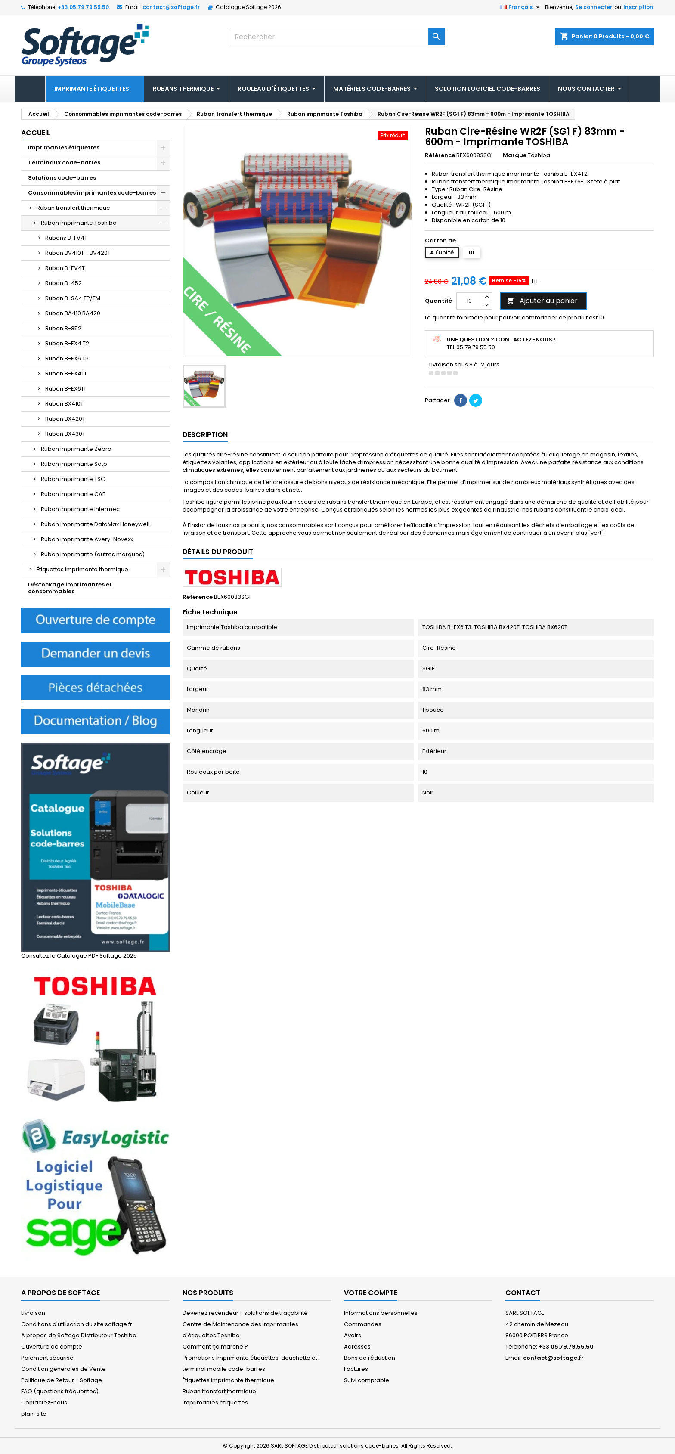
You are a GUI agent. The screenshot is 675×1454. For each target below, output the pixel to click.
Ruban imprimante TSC (73, 479)
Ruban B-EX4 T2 (67, 343)
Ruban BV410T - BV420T (78, 253)
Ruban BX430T (65, 434)
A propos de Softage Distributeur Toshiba (78, 1335)
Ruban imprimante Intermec (80, 509)
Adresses (357, 1346)
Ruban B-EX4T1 (65, 373)
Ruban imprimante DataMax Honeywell (95, 524)
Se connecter (593, 7)
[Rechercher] (337, 36)
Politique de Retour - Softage (61, 1380)
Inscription (638, 7)
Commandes (362, 1324)
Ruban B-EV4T (65, 268)
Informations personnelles (381, 1313)
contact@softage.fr (171, 7)
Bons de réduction (369, 1358)
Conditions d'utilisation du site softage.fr (76, 1324)
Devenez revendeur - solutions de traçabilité (245, 1313)
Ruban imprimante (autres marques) (93, 554)
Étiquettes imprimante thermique (82, 569)
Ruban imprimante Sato (74, 464)
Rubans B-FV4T (66, 238)
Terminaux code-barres (64, 162)
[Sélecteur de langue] (521, 7)
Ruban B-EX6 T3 (67, 358)
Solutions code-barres (62, 178)
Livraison (33, 1313)
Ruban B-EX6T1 (65, 388)
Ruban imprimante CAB (73, 494)
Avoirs (352, 1335)
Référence (440, 155)
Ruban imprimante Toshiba (79, 223)
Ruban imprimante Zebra (76, 449)
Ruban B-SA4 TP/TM (72, 298)
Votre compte (370, 1293)
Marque (514, 155)
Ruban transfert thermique (73, 208)
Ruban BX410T (64, 404)
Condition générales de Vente (63, 1369)
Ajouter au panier (542, 301)
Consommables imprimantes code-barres (92, 193)
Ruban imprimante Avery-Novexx (87, 539)
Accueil (35, 133)
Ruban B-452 (63, 283)
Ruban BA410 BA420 (72, 313)
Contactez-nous (44, 1402)
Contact (522, 1293)
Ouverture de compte (51, 1346)
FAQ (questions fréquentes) (60, 1391)
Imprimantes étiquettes (63, 147)
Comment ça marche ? (215, 1346)
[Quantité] (469, 301)
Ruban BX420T (65, 419)
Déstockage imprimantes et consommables (70, 587)
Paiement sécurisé (47, 1358)
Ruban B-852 (63, 328)
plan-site (33, 1414)
